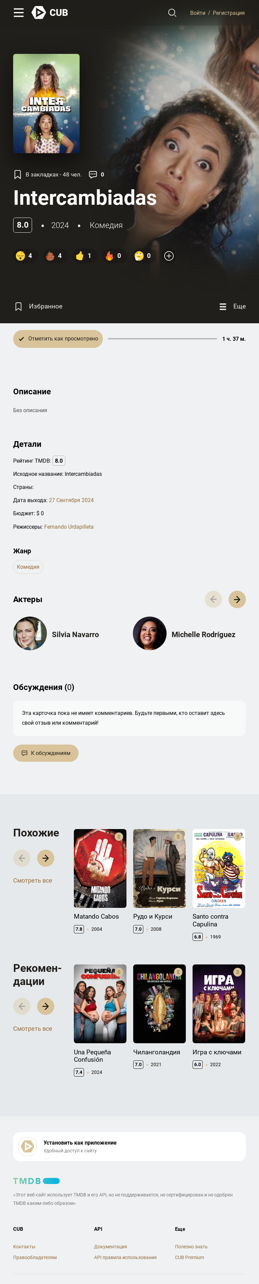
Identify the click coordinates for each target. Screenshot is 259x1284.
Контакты (24, 1246)
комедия (106, 225)
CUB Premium (189, 1257)
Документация (110, 1246)
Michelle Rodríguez (203, 634)
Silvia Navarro (75, 634)
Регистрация (229, 12)
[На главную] (49, 12)
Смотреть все (32, 880)
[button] (237, 599)
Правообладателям (35, 1257)
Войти (197, 12)
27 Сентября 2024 (71, 500)
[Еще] (232, 306)
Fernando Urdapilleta (69, 527)
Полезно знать (191, 1246)
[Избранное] (37, 306)
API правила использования (125, 1257)
